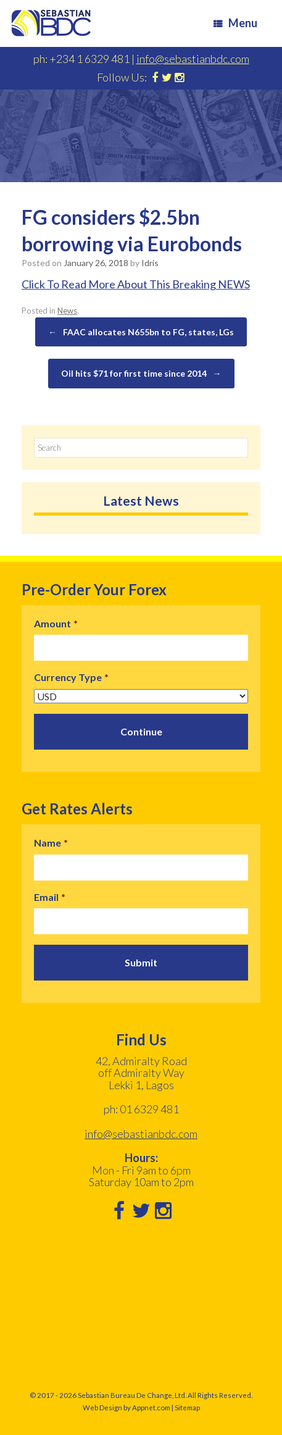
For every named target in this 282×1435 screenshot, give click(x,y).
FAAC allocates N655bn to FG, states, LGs (141, 332)
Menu (235, 23)
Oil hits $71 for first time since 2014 (141, 373)
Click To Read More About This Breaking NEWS (136, 284)
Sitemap (187, 1408)
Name (51, 842)
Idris (150, 262)
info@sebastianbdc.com (192, 58)
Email (49, 897)
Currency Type (71, 677)
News (67, 311)
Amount (56, 623)
